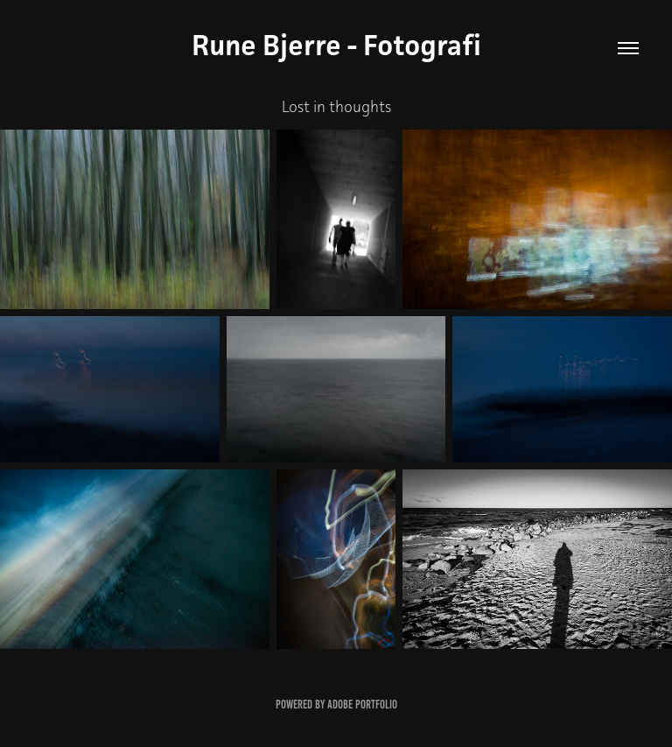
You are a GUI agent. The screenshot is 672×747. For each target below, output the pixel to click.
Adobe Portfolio (362, 704)
